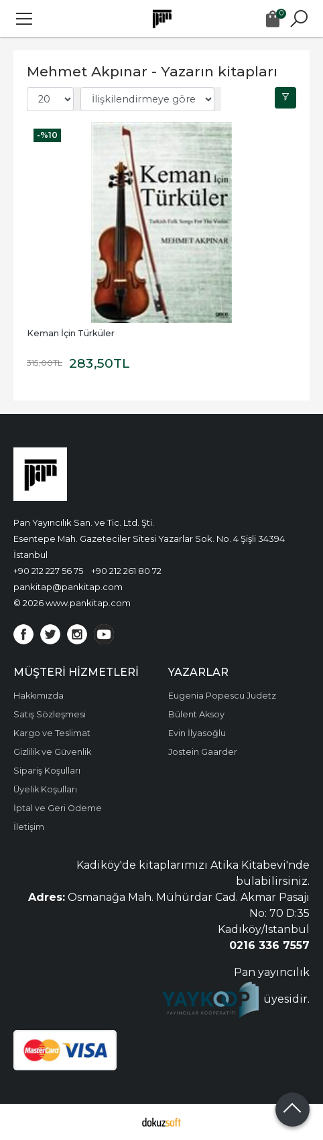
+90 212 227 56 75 (48, 570)
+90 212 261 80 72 (126, 570)
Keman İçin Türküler (71, 333)
